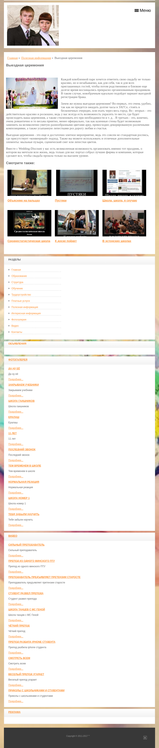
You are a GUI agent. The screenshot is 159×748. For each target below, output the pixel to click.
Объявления (17, 343)
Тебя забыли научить (23, 514)
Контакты (16, 332)
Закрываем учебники (23, 384)
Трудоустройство (21, 294)
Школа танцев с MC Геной (26, 609)
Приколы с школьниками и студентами (36, 690)
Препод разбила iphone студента (31, 641)
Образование (19, 276)
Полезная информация (24, 307)
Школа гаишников (21, 401)
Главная (16, 269)
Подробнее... (15, 379)
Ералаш (13, 417)
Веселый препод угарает (26, 674)
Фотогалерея (18, 319)
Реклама (14, 712)
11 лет (12, 433)
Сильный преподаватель (26, 544)
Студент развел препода (25, 593)
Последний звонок (21, 449)
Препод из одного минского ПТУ (31, 561)
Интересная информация (26, 313)
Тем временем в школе (24, 465)
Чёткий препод (19, 625)
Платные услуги (20, 300)
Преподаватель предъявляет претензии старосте (44, 577)
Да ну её (14, 368)
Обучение (17, 288)
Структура (17, 282)
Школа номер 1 (19, 498)
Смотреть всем (19, 658)
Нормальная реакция (23, 481)
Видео (15, 325)
